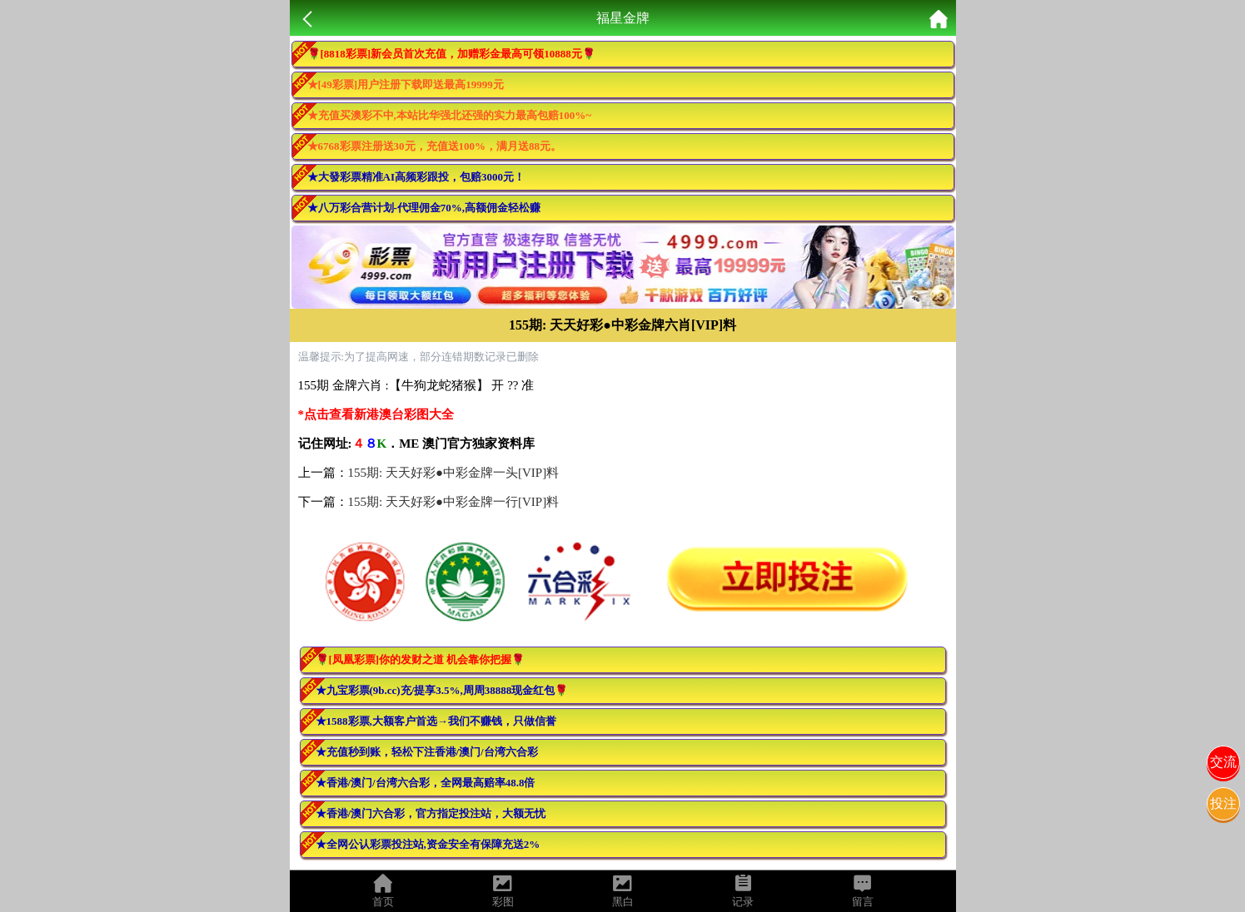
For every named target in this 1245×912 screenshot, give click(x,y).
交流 (1223, 762)
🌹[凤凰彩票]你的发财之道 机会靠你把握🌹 (420, 659)
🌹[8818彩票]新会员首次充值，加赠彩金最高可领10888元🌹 (451, 53)
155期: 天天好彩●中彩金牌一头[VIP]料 (454, 472)
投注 (1223, 803)
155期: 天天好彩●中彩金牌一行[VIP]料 (454, 501)
